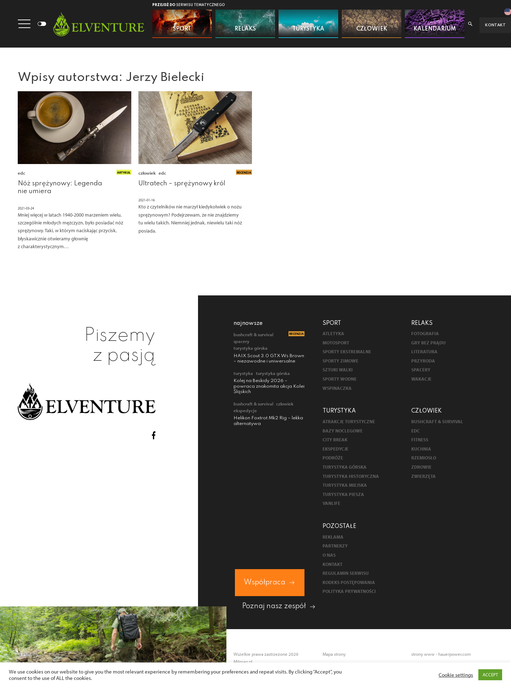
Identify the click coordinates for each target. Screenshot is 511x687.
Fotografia (425, 334)
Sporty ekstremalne (347, 352)
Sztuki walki (338, 370)
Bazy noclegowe (343, 431)
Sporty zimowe (340, 361)
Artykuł (124, 173)
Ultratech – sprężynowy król (181, 183)
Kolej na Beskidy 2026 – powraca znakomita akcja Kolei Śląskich (268, 387)
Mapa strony (334, 655)
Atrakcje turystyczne (349, 422)
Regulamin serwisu (346, 574)
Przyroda (423, 361)
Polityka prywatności (349, 592)
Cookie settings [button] (456, 675)
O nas (329, 556)
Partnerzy (335, 546)
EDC (21, 173)
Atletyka (333, 334)
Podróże (333, 458)
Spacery (241, 342)
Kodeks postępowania (349, 583)
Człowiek (147, 173)
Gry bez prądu (428, 343)
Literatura (424, 352)
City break (335, 440)
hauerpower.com (454, 655)
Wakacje (421, 379)
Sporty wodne (340, 379)
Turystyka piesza (343, 495)
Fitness (419, 440)
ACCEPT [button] (490, 674)
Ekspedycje (245, 411)
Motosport (336, 343)
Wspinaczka (337, 388)
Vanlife (331, 504)
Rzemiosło (423, 458)
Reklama (333, 537)
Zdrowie (421, 467)
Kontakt (332, 564)
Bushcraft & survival (253, 335)
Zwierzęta (423, 476)
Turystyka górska (250, 348)
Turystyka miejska (345, 486)
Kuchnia (421, 449)
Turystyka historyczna (351, 476)
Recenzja (244, 173)
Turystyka (243, 374)
